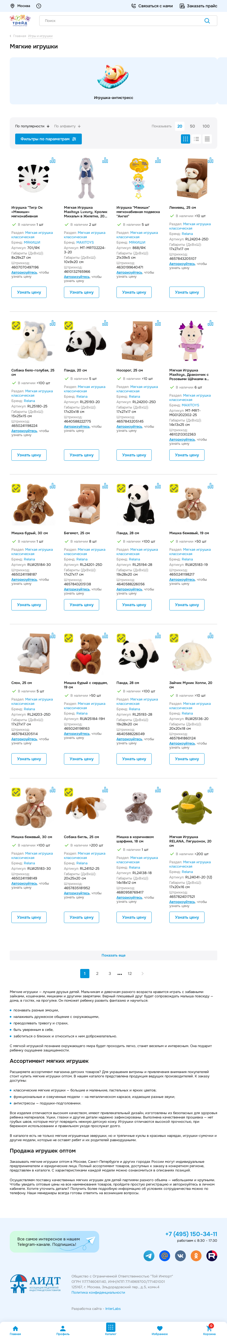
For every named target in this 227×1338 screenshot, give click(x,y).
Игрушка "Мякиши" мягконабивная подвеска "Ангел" (138, 211)
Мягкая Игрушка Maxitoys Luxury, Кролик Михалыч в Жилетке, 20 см (85, 211)
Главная (15, 1330)
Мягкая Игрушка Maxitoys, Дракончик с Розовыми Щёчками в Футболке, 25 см (189, 374)
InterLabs (113, 1308)
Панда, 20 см (75, 370)
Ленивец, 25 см (182, 207)
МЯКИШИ (32, 242)
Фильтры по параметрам (48, 139)
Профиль (63, 1330)
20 (179, 126)
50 (192, 126)
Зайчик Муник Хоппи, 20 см (190, 685)
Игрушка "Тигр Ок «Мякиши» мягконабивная (27, 211)
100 (206, 126)
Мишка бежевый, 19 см (189, 533)
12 (130, 973)
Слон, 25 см (21, 683)
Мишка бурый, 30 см (29, 533)
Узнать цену (29, 292)
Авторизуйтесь (24, 272)
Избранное (160, 1330)
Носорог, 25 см (129, 370)
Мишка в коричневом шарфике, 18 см (135, 839)
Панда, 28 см (127, 533)
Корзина (209, 1330)
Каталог (110, 1329)
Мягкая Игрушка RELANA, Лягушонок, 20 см (190, 841)
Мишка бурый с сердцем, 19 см (86, 685)
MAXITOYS (85, 242)
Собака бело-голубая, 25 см (32, 372)
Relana (187, 233)
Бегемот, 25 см (77, 533)
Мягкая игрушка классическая (32, 234)
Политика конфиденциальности (98, 1292)
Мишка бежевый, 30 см (31, 837)
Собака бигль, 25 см (81, 837)
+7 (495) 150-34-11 (191, 1234)
